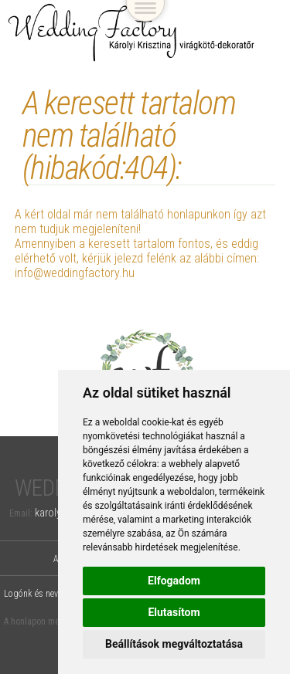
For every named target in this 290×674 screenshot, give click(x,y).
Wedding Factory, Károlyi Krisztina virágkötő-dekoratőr (131, 33)
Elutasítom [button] (174, 612)
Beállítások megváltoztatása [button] (174, 644)
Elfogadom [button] (174, 580)
